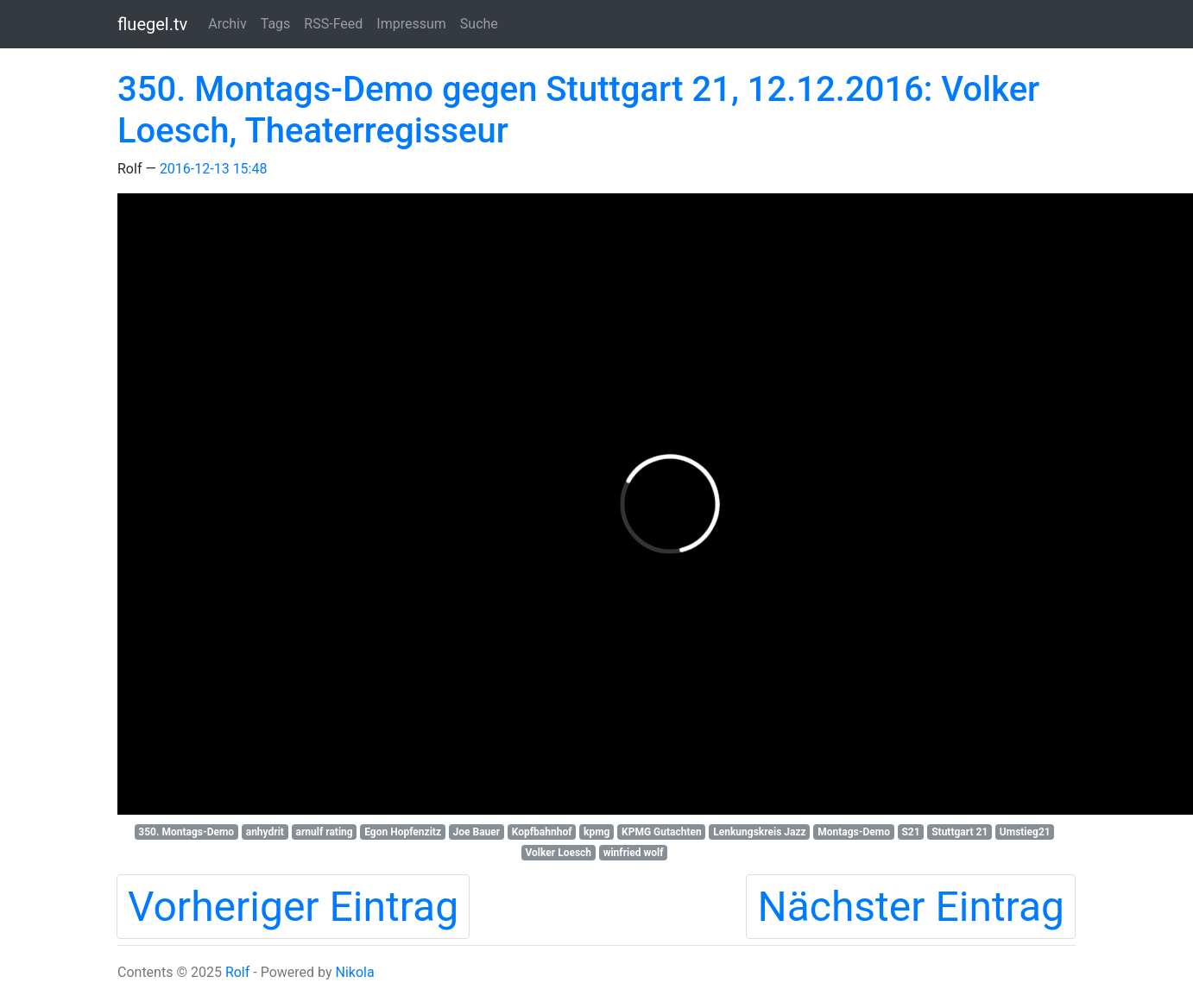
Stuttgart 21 (959, 832)
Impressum (411, 24)
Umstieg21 (1025, 832)
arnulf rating (324, 832)
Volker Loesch (559, 853)
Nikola (354, 972)
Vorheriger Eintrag (293, 906)
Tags (276, 24)
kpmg (596, 832)
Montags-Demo (853, 832)
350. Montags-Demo (186, 832)
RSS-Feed (333, 24)
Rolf (237, 972)
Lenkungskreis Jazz (759, 832)
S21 (910, 832)
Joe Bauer (477, 832)
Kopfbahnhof (542, 832)
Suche (479, 24)
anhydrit (265, 832)
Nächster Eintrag (910, 906)
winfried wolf (633, 853)
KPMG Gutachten (662, 832)
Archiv (227, 24)
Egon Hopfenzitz (402, 832)
